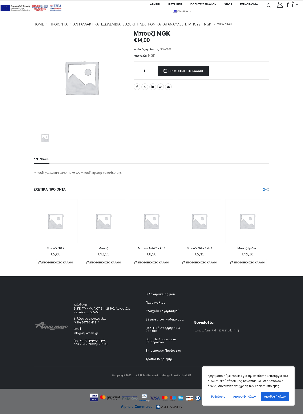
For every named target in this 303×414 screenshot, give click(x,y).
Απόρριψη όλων (244, 396)
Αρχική (155, 4)
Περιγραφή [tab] (41, 159)
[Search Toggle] (269, 5)
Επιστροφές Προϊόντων (164, 350)
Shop (228, 4)
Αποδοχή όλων (275, 396)
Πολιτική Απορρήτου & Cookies (163, 329)
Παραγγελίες (155, 302)
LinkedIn (152, 86)
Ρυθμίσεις (218, 396)
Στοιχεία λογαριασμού (162, 311)
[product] (55, 221)
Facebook (137, 86)
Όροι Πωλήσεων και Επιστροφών (161, 341)
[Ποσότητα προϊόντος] (144, 71)
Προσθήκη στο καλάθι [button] (57, 262)
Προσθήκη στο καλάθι (186, 71)
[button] (264, 189)
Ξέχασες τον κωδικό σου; (165, 319)
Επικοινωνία (249, 4)
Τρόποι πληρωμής (159, 359)
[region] (248, 386)
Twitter (144, 86)
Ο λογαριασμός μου (160, 294)
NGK (151, 55)
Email (168, 86)
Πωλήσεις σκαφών (203, 4)
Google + (160, 86)
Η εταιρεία (175, 4)
